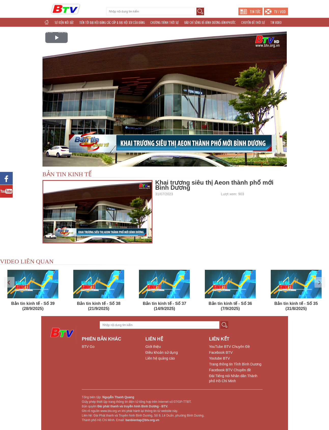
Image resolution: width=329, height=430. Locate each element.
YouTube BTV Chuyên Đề (229, 347)
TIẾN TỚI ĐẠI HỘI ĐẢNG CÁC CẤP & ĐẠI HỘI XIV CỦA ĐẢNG (112, 22)
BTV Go (88, 347)
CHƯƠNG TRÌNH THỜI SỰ (164, 22)
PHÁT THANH (187, 31)
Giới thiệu (153, 347)
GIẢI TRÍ (48, 31)
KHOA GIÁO (83, 31)
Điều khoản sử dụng (162, 352)
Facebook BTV (221, 352)
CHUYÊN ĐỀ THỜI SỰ (253, 22)
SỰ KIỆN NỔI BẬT (64, 22)
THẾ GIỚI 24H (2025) (162, 31)
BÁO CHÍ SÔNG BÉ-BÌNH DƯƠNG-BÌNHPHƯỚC (210, 22)
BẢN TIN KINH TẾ (67, 174)
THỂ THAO (139, 31)
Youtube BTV (219, 358)
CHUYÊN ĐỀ (65, 31)
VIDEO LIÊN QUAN (27, 261)
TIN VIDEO (276, 22)
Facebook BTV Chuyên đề (230, 370)
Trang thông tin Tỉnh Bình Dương (235, 364)
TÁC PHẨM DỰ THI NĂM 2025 (111, 31)
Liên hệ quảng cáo (160, 358)
